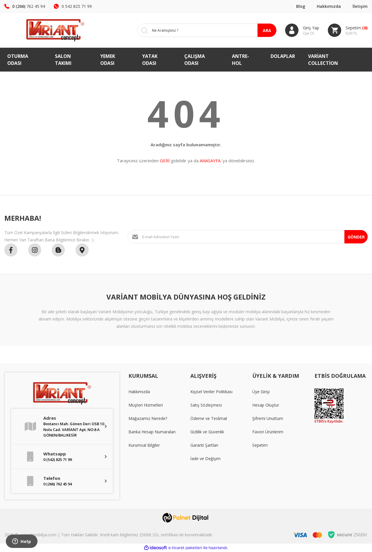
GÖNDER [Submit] (356, 237)
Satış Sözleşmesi (206, 405)
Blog (300, 6)
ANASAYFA (210, 160)
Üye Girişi (261, 391)
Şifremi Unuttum (267, 418)
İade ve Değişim (205, 458)
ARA (267, 30)
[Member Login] (302, 30)
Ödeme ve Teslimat (208, 418)
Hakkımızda (329, 6)
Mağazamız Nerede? (147, 418)
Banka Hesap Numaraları (152, 432)
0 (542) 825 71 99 (57, 459)
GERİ (165, 160)
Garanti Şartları (204, 445)
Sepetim (260, 445)
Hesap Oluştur (265, 405)
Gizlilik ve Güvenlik (207, 432)
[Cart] (348, 30)
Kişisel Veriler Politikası (211, 391)
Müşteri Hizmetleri (145, 405)
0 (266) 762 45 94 (57, 484)
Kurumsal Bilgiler (144, 445)
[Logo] (46, 30)
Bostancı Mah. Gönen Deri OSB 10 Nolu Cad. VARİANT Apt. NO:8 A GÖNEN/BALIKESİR (73, 429)
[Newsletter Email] (248, 236)
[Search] (202, 30)
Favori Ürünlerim (267, 432)
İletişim (360, 6)
